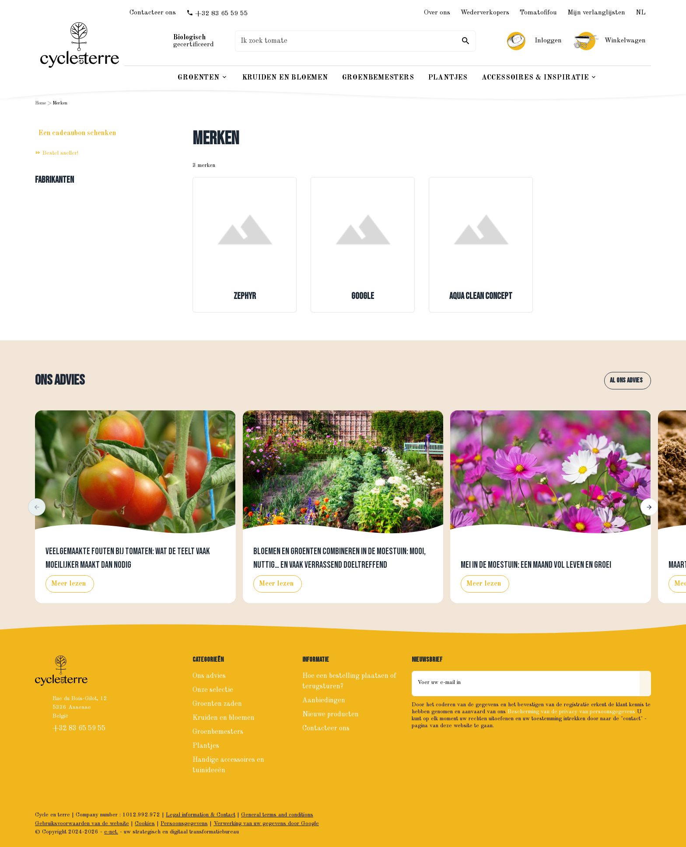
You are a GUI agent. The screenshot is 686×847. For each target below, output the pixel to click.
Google (362, 296)
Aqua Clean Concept (480, 296)
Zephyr (245, 296)
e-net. (111, 832)
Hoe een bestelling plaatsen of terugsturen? (349, 681)
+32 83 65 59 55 (79, 728)
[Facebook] (419, 744)
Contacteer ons (326, 728)
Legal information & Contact (200, 815)
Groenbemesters (217, 732)
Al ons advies (626, 380)
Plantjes (205, 746)
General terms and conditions (277, 815)
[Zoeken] (465, 41)
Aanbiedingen (323, 700)
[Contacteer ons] (152, 13)
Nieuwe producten (330, 714)
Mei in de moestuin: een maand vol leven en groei (536, 565)
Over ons (437, 12)
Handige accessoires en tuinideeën (228, 765)
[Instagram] (439, 744)
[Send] (645, 683)
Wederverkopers (485, 12)
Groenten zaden (217, 704)
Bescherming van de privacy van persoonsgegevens (571, 712)
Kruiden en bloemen (223, 718)
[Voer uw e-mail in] (526, 683)
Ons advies (59, 380)
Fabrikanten (54, 180)
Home (40, 103)
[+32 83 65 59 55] (217, 13)
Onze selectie (212, 690)
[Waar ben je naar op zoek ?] (355, 41)
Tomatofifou (538, 12)
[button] (37, 507)
